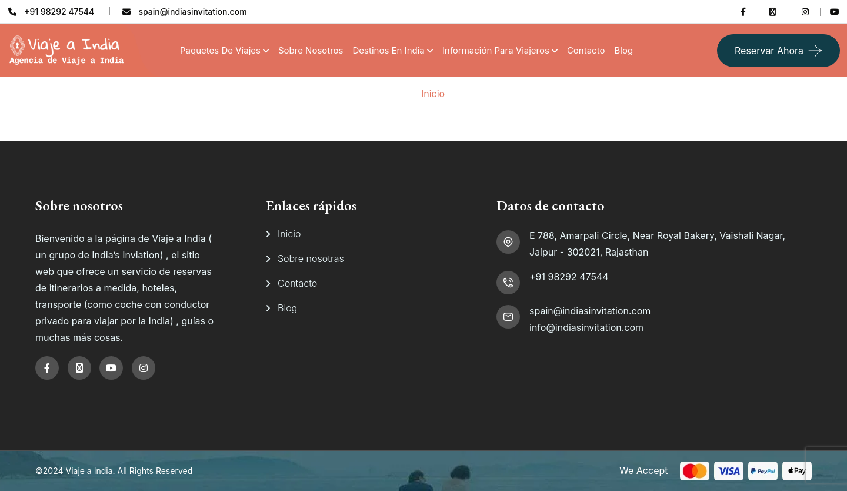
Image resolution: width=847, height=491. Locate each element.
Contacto (586, 50)
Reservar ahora (769, 51)
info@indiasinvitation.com (586, 327)
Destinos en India (389, 50)
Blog (623, 50)
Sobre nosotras (311, 258)
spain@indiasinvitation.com (590, 311)
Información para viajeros (495, 50)
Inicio (433, 93)
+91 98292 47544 (569, 277)
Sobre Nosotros (311, 50)
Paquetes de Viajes (220, 50)
